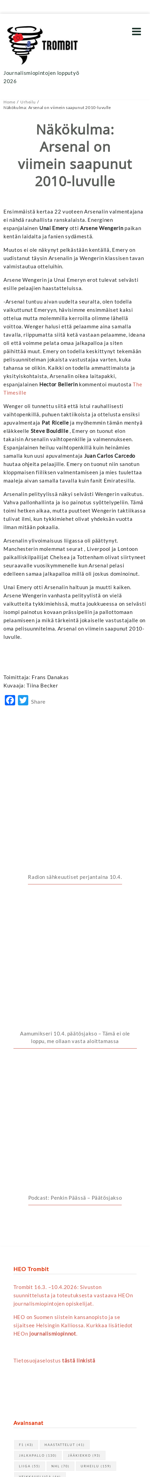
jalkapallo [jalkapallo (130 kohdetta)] (38, 1100)
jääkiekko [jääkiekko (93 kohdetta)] (84, 1100)
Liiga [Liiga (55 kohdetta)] (29, 1111)
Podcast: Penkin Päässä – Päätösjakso (75, 843)
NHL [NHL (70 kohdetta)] (60, 1111)
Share (38, 701)
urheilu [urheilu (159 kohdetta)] (96, 1111)
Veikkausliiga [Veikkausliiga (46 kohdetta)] (40, 1122)
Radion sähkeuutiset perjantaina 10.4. (75, 758)
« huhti (21, 1302)
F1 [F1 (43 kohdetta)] (26, 1090)
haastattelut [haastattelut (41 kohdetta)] (64, 1090)
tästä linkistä (79, 1005)
